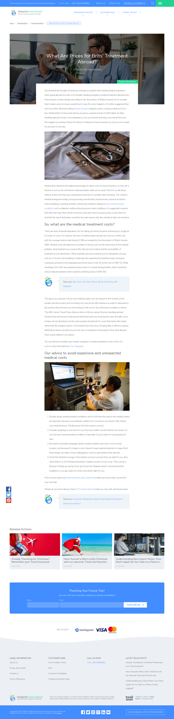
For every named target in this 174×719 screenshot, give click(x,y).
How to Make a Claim (57, 662)
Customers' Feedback (57, 673)
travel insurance (82, 108)
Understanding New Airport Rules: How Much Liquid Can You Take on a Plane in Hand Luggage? (138, 560)
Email (61, 600)
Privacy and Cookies (18, 668)
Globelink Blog (22, 23)
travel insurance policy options (79, 477)
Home (12, 23)
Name (29, 600)
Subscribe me (135, 605)
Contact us (14, 673)
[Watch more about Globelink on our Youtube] (108, 712)
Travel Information (37, 23)
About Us (100, 3)
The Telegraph (76, 346)
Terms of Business (17, 679)
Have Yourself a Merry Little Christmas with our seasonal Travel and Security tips (86, 560)
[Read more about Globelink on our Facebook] (83, 712)
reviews (59, 713)
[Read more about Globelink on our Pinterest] (98, 712)
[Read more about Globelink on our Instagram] (93, 712)
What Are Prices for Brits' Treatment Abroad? (64, 23)
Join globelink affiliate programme (145, 712)
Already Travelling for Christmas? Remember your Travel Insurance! (30, 560)
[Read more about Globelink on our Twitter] (88, 712)
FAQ (50, 668)
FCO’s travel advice (84, 489)
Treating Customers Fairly (59, 679)
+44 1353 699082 (80, 3)
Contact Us (114, 3)
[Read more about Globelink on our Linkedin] (103, 712)
